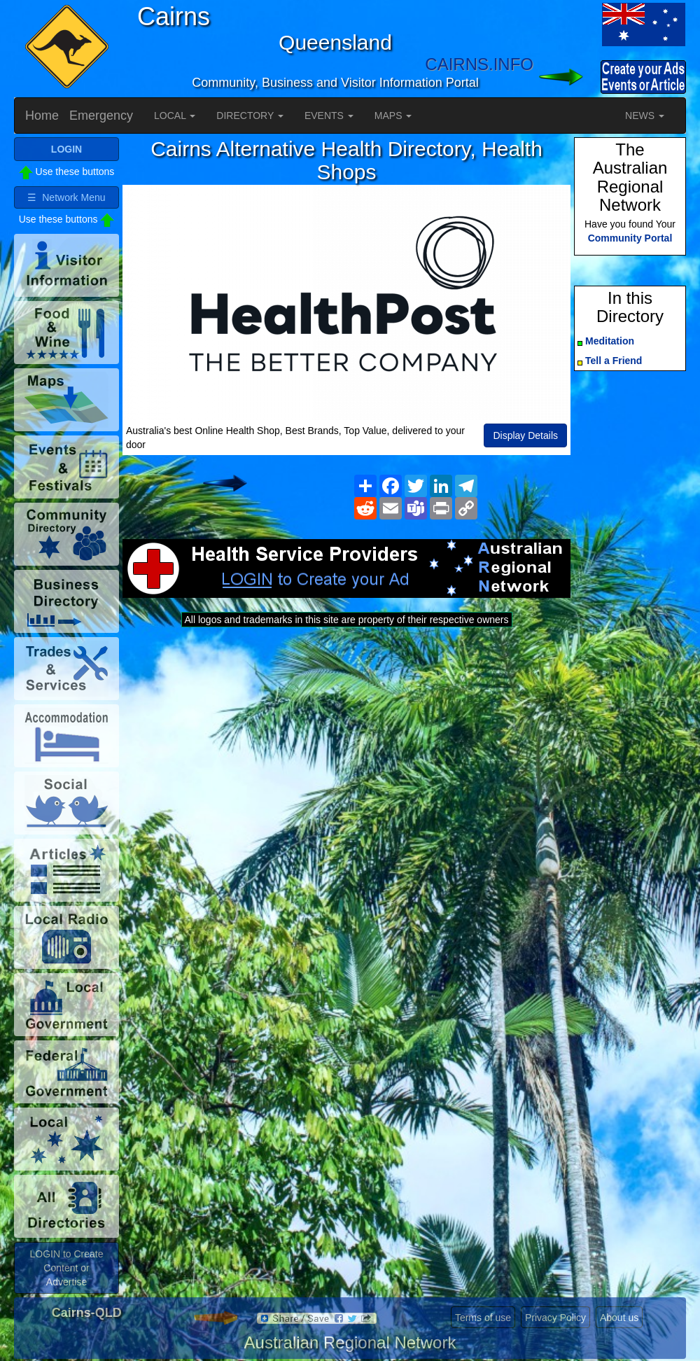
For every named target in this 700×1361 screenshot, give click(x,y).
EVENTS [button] (329, 115)
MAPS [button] (393, 115)
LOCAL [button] (174, 115)
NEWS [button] (644, 115)
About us (619, 1317)
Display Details (525, 435)
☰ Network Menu (66, 197)
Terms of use (483, 1317)
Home (42, 116)
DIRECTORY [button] (250, 115)
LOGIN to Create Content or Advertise (66, 1267)
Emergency (101, 116)
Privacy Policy (555, 1317)
